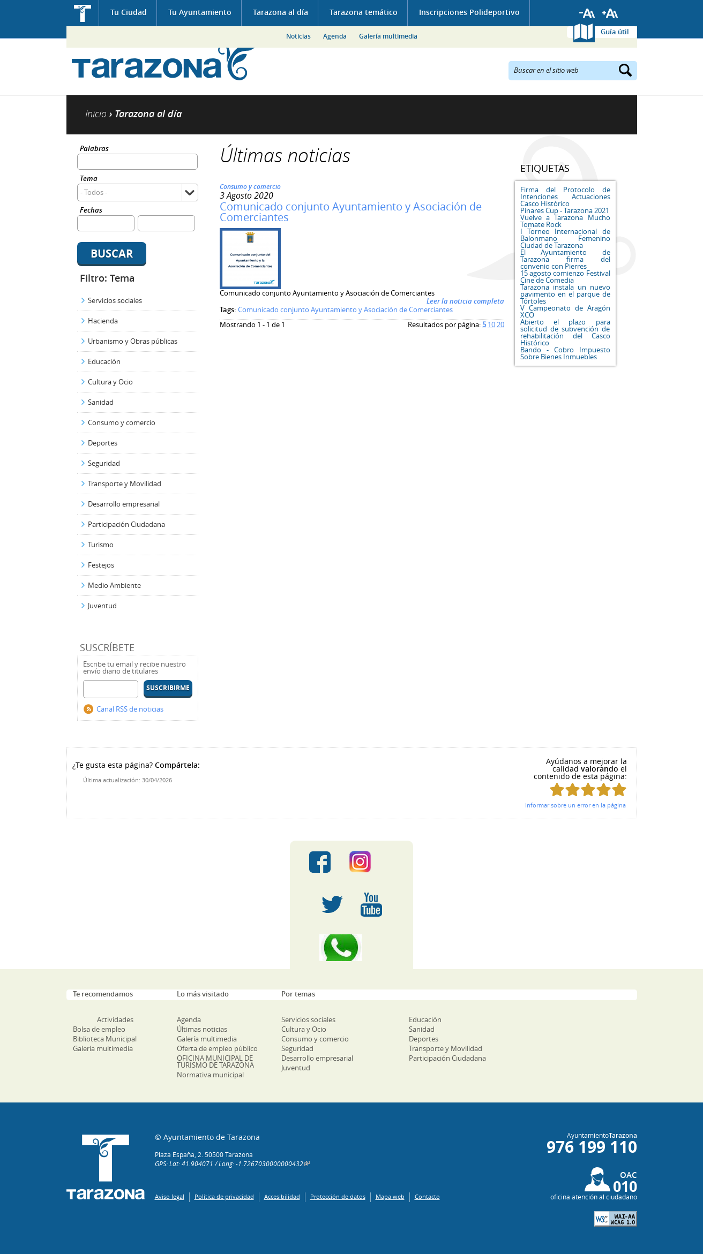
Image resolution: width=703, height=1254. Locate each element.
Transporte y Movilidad (124, 483)
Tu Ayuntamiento (199, 12)
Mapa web (390, 1196)
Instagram (371, 862)
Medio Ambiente (114, 585)
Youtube (371, 905)
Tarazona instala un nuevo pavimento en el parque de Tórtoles (565, 294)
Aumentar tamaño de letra (610, 13)
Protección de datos (337, 1196)
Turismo (101, 544)
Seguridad (104, 463)
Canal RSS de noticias (129, 709)
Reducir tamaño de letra (587, 13)
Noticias (298, 36)
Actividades (115, 1019)
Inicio (82, 13)
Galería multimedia (388, 36)
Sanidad (101, 402)
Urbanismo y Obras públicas (132, 341)
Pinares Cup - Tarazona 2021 (564, 210)
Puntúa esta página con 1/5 (557, 789)
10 (491, 324)
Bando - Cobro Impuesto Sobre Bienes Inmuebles (565, 353)
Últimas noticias (202, 1029)
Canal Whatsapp (351, 947)
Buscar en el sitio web (546, 69)
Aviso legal (169, 1196)
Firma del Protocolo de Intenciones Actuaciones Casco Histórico (565, 196)
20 (500, 324)
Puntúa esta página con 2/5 (572, 789)
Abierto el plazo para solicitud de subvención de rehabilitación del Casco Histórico (565, 332)
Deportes (102, 443)
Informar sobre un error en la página (575, 805)
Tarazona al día (280, 12)
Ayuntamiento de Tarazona (164, 62)
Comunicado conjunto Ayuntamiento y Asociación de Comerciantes (351, 211)
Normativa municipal (210, 1074)
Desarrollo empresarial (124, 504)
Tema (89, 179)
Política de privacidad (224, 1196)
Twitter (332, 905)
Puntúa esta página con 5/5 (619, 789)
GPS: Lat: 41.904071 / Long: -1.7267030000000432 (229, 1163)
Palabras (94, 149)
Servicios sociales (115, 300)
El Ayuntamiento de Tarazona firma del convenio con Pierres (565, 259)
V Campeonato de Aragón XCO (565, 311)
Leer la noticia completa (465, 301)
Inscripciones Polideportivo (469, 12)
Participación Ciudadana (126, 524)
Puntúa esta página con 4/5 (603, 789)
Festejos (101, 565)
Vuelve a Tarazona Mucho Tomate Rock (565, 221)
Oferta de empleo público (217, 1048)
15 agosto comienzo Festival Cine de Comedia (565, 276)
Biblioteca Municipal (105, 1039)
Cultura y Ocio (110, 382)
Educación (104, 361)
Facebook (320, 862)
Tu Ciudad (128, 12)
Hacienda (103, 321)
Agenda (335, 36)
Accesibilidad (282, 1196)
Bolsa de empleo (99, 1029)
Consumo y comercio (121, 422)
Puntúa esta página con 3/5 (588, 789)
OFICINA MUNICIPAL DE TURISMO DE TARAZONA (215, 1061)
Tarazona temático (364, 12)
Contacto (427, 1196)
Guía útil (615, 31)
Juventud (102, 605)
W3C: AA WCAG (615, 1219)
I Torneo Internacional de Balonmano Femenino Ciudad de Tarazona (565, 238)
